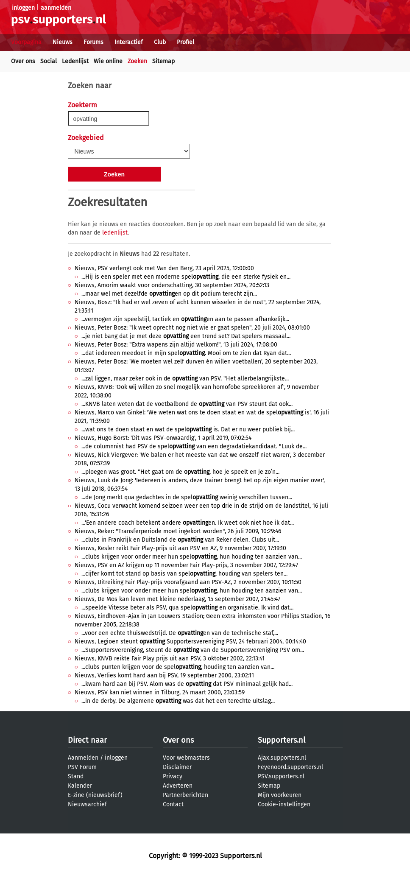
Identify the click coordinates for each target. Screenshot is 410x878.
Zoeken (137, 61)
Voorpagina (26, 42)
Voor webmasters (186, 757)
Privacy (172, 776)
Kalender (80, 785)
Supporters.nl (281, 740)
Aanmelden (83, 757)
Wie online (108, 61)
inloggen (23, 7)
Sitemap (163, 61)
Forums (93, 42)
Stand (76, 776)
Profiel (185, 42)
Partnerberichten (185, 795)
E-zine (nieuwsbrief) (95, 795)
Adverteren (177, 785)
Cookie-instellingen (284, 804)
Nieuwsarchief (87, 804)
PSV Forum (82, 767)
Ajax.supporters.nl (282, 757)
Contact (173, 804)
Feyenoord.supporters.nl (290, 767)
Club (160, 42)
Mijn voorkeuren (279, 795)
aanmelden (56, 7)
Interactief (128, 42)
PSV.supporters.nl (281, 776)
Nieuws (63, 42)
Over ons (23, 61)
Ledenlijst (75, 61)
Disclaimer (177, 767)
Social (48, 61)
